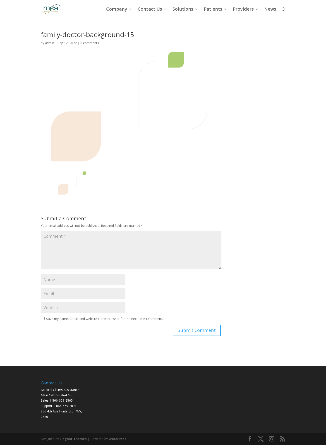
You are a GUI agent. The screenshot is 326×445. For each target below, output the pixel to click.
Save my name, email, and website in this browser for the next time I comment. (104, 319)
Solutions (183, 9)
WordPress (117, 439)
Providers (243, 9)
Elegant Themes (73, 439)
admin (49, 43)
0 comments (89, 43)
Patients (213, 9)
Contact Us (150, 9)
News (270, 9)
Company (116, 9)
